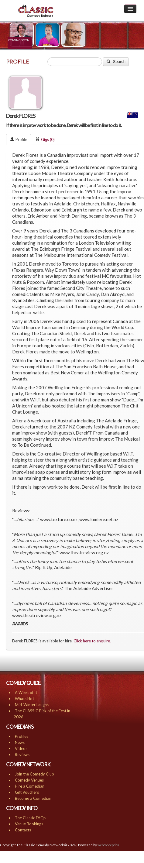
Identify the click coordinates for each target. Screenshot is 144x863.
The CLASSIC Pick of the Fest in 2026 (42, 713)
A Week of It (26, 692)
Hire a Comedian (29, 786)
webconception (108, 845)
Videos (21, 748)
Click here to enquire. (92, 640)
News (20, 742)
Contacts (23, 829)
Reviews (22, 754)
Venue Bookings (29, 823)
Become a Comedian (33, 798)
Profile (18, 139)
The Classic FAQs (30, 817)
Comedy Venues (29, 780)
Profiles (21, 736)
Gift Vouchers (27, 792)
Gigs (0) (45, 139)
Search (115, 61)
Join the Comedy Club (34, 774)
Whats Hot (24, 698)
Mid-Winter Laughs (32, 704)
